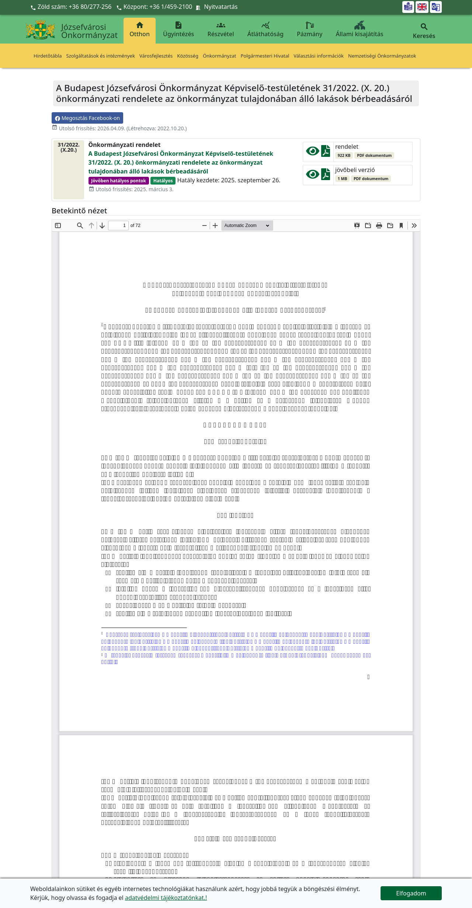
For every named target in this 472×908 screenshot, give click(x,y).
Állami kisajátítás (360, 29)
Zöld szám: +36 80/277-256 (71, 7)
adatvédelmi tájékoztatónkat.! (166, 898)
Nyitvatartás (220, 7)
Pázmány (309, 29)
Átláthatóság (265, 29)
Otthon (139, 29)
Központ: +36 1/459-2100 (158, 7)
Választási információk (319, 55)
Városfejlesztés (156, 55)
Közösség (187, 55)
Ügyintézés (178, 29)
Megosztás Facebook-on (87, 117)
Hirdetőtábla (48, 55)
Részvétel (221, 29)
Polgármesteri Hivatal (264, 55)
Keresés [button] (424, 31)
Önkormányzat (219, 55)
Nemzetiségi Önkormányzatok (382, 55)
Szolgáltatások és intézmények (100, 55)
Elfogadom (411, 893)
